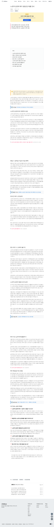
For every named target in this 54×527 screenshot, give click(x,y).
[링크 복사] (52, 516)
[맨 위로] (52, 514)
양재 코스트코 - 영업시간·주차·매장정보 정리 (18, 490)
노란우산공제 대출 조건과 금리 (19, 60)
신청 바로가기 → (27, 20)
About (46, 505)
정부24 (38, 505)
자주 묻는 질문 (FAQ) (16, 66)
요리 (28, 1)
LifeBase (5, 1)
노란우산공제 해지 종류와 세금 (19, 53)
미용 (32, 1)
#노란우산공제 (15, 480)
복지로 (38, 507)
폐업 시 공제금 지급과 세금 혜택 (19, 55)
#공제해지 (21, 480)
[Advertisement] (27, 38)
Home (15, 1)
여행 (36, 1)
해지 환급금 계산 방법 (17, 64)
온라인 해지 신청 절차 (17, 57)
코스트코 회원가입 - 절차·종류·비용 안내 (18, 488)
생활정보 (50, 1)
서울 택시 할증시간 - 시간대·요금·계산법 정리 (18, 493)
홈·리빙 (20, 1)
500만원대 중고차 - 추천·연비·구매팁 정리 (18, 494)
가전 (24, 1)
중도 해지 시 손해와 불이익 (18, 58)
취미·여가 (45, 1)
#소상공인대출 (27, 480)
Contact (46, 507)
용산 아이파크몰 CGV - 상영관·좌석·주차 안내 (18, 491)
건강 (40, 1)
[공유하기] (52, 519)
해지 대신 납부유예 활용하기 (18, 62)
